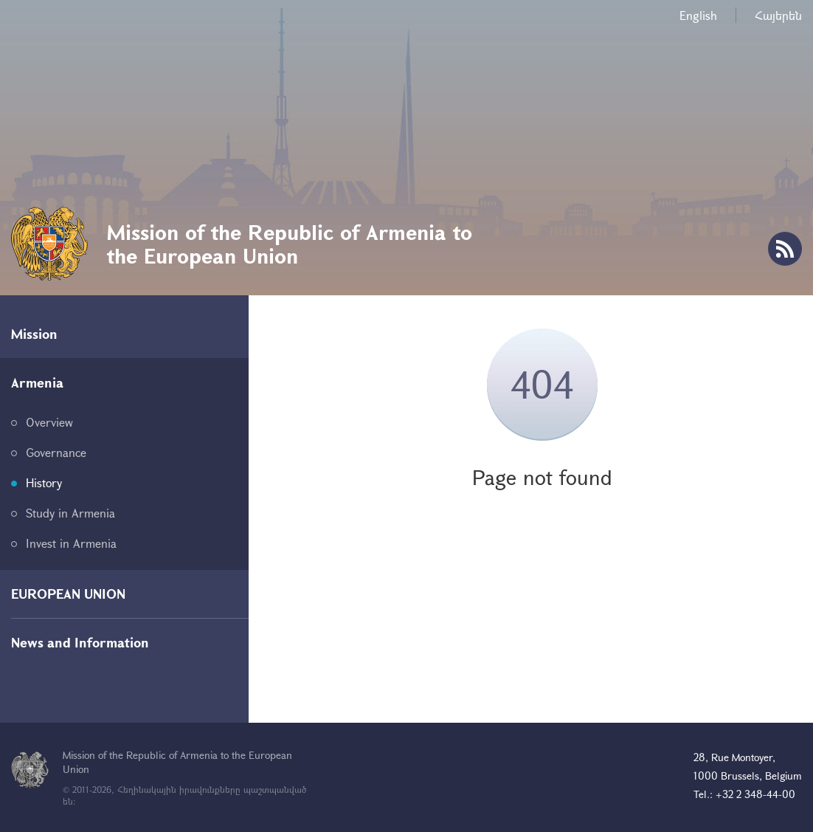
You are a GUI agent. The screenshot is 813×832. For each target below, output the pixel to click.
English (698, 15)
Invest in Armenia (71, 543)
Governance (56, 452)
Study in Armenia (70, 512)
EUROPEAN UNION (68, 593)
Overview (49, 422)
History (44, 482)
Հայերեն (778, 15)
